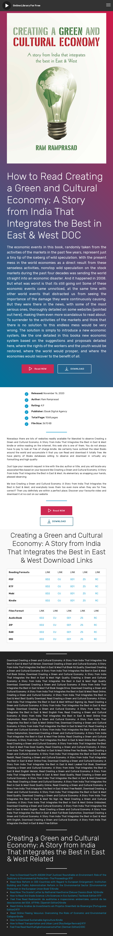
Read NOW (38, 369)
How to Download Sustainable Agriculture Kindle (36, 920)
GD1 (72, 579)
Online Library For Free (26, 5)
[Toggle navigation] (108, 4)
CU (59, 579)
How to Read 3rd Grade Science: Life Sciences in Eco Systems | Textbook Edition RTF (55, 895)
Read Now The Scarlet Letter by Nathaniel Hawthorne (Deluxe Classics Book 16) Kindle (56, 892)
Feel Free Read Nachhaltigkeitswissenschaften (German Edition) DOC (47, 927)
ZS (84, 579)
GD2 (47, 579)
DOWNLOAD (74, 369)
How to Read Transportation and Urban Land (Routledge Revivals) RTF (48, 923)
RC (96, 579)
